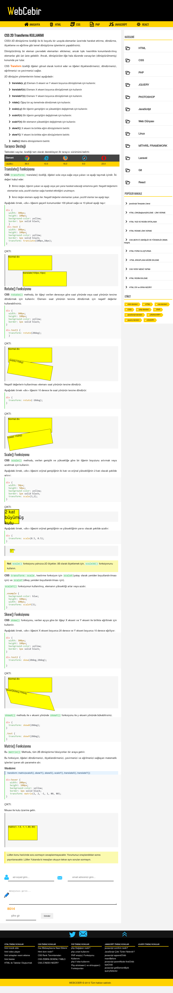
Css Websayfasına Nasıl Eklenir (52, 955)
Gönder (47, 923)
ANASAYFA (32, 24)
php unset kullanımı (80, 959)
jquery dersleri (133, 320)
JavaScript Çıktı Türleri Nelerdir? (120, 959)
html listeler (9, 966)
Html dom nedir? (45, 959)
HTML (55, 24)
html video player (12, 959)
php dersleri (144, 310)
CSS (75, 24)
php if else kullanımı (80, 969)
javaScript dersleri (135, 315)
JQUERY (150, 320)
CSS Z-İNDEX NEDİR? (48, 970)
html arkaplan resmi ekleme (17, 963)
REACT (142, 24)
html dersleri (133, 304)
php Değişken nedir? (80, 955)
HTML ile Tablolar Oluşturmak (18, 970)
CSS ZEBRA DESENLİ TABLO (52, 966)
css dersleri (162, 304)
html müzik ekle (11, 955)
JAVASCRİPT (118, 24)
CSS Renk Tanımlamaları (49, 963)
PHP (94, 24)
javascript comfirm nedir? (116, 955)
